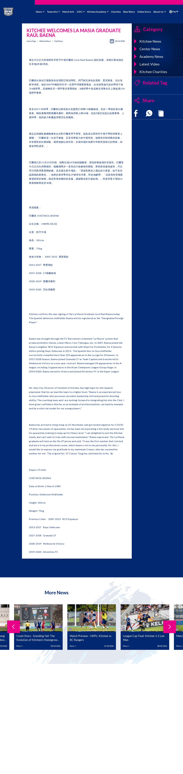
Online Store (144, 11)
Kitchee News (45, 41)
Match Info (68, 11)
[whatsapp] (149, 113)
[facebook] (135, 113)
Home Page (31, 41)
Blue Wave (129, 11)
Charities (116, 11)
